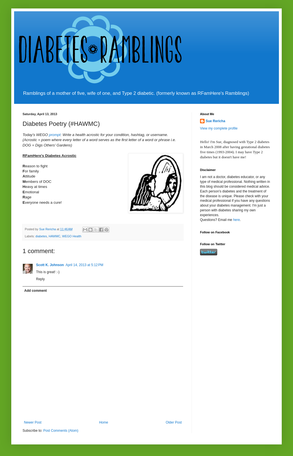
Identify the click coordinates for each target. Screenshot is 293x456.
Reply (40, 279)
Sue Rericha (215, 121)
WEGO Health (71, 236)
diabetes (41, 236)
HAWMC (55, 236)
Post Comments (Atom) (60, 431)
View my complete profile (218, 128)
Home (103, 422)
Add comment (35, 291)
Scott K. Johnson (50, 265)
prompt (55, 135)
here (236, 220)
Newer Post (32, 422)
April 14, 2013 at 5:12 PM (84, 265)
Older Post (174, 422)
